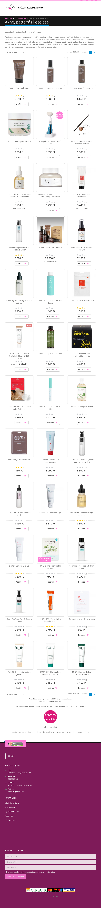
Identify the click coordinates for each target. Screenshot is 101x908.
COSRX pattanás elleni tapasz (82, 300)
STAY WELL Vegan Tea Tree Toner (50, 301)
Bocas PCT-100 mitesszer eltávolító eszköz (81, 142)
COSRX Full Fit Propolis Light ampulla (81, 514)
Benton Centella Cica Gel (19, 566)
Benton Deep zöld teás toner (50, 353)
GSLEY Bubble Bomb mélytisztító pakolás (81, 354)
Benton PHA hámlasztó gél (50, 513)
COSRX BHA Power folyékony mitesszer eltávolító (82, 461)
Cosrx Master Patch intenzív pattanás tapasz (19, 407)
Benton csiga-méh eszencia (50, 88)
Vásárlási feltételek (12, 803)
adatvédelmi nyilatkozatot (20, 872)
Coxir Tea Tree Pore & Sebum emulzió (19, 620)
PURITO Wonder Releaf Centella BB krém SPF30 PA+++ (19, 356)
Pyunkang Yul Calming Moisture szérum (19, 301)
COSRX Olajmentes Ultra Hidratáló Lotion (19, 248)
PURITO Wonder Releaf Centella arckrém (81, 673)
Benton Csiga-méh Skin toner (82, 88)
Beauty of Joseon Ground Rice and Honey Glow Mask (50, 195)
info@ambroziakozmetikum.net (20, 785)
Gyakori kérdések (12, 811)
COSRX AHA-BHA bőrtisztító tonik (19, 514)
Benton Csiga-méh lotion (19, 88)
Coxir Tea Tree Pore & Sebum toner (81, 567)
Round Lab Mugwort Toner (82, 406)
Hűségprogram (10, 820)
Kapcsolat (9, 816)
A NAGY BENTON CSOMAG (50, 247)
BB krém (11, 756)
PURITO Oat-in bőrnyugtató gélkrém (19, 673)
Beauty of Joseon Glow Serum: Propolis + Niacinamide (19, 195)
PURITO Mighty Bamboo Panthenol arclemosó (50, 673)
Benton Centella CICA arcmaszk (82, 619)
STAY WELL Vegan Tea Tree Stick (50, 407)
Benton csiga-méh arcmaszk (19, 460)
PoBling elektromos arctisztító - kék (50, 142)
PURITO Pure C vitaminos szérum (81, 248)
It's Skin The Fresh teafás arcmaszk (50, 567)
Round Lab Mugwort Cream (19, 141)
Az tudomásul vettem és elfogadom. (31, 872)
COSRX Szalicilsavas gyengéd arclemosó (82, 195)
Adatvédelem (10, 807)
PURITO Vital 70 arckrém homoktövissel (50, 620)
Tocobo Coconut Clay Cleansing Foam (50, 461)
